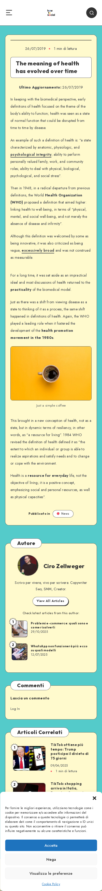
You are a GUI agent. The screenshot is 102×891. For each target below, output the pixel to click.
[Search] (91, 12)
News (63, 513)
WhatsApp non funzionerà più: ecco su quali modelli (59, 648)
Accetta (51, 845)
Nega (51, 859)
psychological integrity (30, 154)
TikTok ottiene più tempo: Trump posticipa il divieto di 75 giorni (70, 751)
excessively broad (38, 250)
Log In (15, 708)
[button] (94, 798)
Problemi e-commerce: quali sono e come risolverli (59, 625)
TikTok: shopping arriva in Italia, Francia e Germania (68, 788)
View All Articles (50, 601)
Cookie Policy (51, 884)
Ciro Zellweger (64, 566)
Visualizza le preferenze (51, 873)
